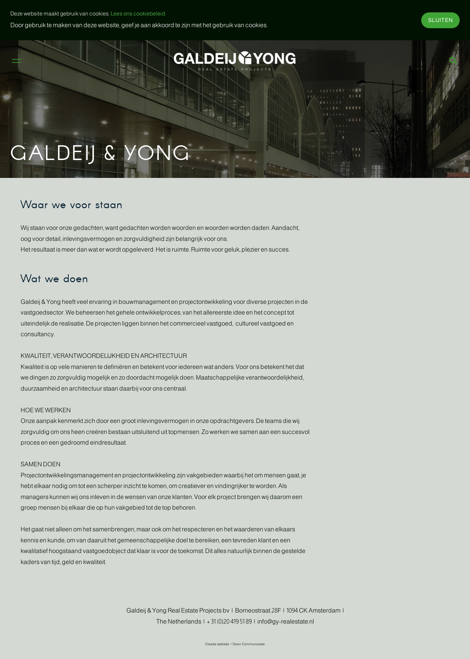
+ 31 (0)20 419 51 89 (229, 621)
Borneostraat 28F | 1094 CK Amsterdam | (289, 610)
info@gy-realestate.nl (285, 621)
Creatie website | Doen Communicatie (235, 644)
